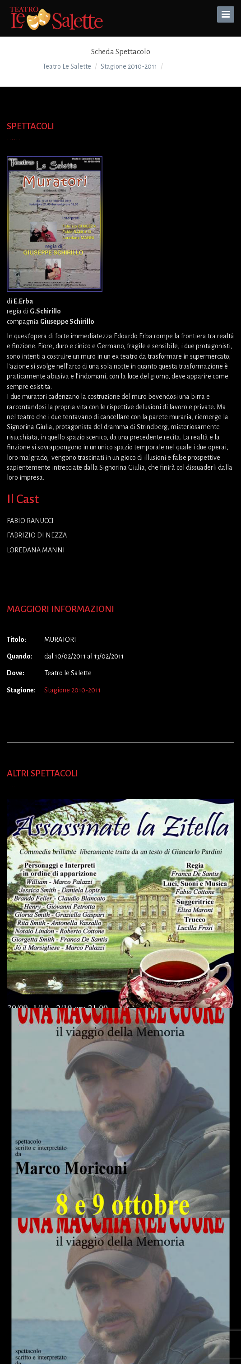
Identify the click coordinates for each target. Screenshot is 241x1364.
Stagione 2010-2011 (72, 690)
